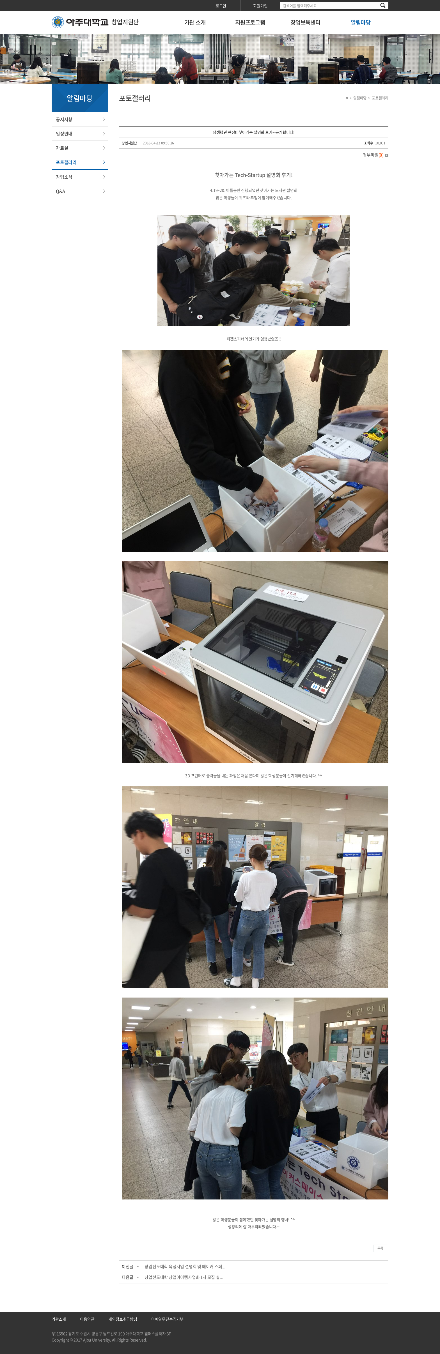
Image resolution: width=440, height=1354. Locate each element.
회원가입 (260, 5)
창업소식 (64, 176)
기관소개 (59, 1319)
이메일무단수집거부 (167, 1319)
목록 (380, 1248)
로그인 (221, 5)
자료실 (62, 147)
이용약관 (87, 1319)
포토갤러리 (66, 162)
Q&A (60, 191)
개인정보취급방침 (122, 1319)
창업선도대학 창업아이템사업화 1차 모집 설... (184, 1277)
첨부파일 (375, 155)
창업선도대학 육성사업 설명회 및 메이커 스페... (185, 1266)
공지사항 (64, 119)
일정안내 (64, 133)
